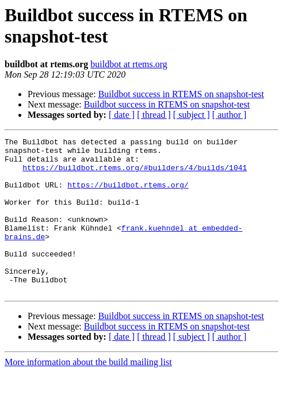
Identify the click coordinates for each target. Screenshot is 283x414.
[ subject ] (191, 115)
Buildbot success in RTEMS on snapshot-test (181, 94)
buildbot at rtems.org (128, 64)
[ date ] (122, 115)
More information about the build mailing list (88, 393)
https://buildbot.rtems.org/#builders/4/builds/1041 (134, 174)
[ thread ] (154, 115)
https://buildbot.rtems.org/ (128, 195)
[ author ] (229, 115)
